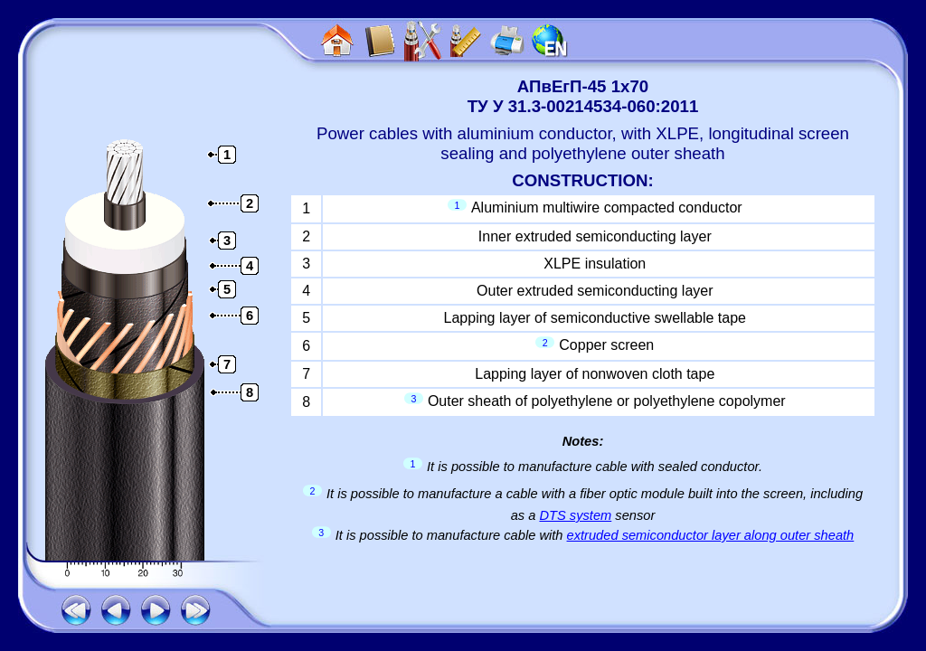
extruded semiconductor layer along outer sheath (711, 535)
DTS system (575, 515)
